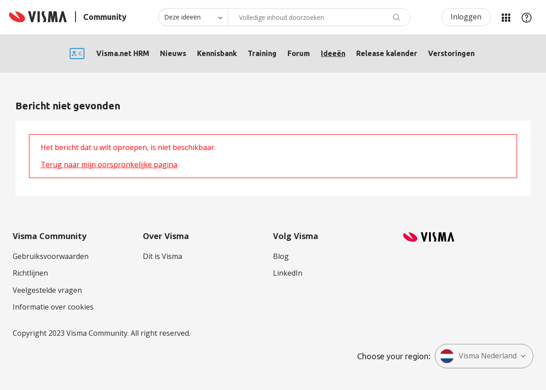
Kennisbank (217, 53)
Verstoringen (451, 53)
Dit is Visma (162, 256)
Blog (281, 256)
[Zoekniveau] (193, 17)
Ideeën (333, 53)
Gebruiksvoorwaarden (51, 256)
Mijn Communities (505, 17)
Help (526, 17)
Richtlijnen (30, 273)
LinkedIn (287, 273)
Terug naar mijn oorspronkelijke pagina (109, 164)
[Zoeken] (319, 17)
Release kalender (386, 53)
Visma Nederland (478, 356)
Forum (298, 53)
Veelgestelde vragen (47, 290)
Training (262, 53)
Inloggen (466, 17)
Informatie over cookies (53, 307)
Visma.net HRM (122, 53)
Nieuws (173, 53)
